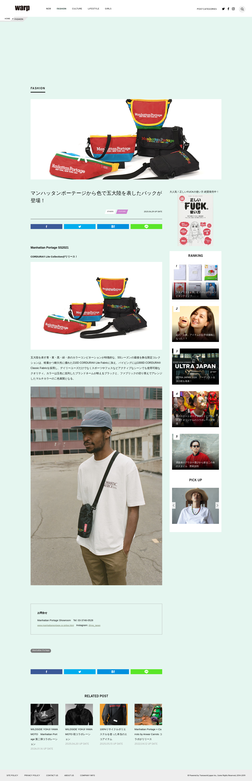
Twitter (223, 8)
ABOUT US (69, 775)
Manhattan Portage (43, 650)
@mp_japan (100, 625)
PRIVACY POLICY (32, 775)
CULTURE (77, 9)
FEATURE (123, 212)
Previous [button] (174, 505)
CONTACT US (52, 775)
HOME (7, 19)
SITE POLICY (12, 775)
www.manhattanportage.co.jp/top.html (58, 625)
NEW (48, 9)
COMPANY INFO (87, 775)
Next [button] (217, 505)
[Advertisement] (128, 60)
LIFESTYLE (93, 9)
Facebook (228, 8)
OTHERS (110, 212)
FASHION (61, 9)
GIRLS (108, 9)
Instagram (233, 8)
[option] (195, 507)
